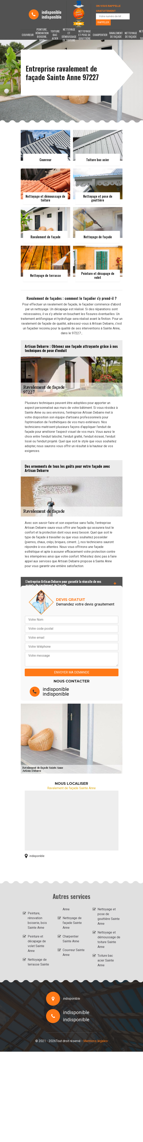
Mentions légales (95, 1041)
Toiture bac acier (55, 35)
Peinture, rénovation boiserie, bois (42, 35)
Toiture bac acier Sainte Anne (106, 960)
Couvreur (28, 35)
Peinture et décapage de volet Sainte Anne (37, 944)
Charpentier (100, 35)
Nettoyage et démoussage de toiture (69, 35)
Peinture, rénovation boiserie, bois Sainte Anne (37, 920)
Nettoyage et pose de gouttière (84, 35)
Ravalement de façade (116, 35)
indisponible (51, 12)
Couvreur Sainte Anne (74, 952)
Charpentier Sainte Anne (71, 939)
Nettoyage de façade (131, 35)
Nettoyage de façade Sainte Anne (72, 923)
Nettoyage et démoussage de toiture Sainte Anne (109, 940)
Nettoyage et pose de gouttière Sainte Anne (109, 916)
